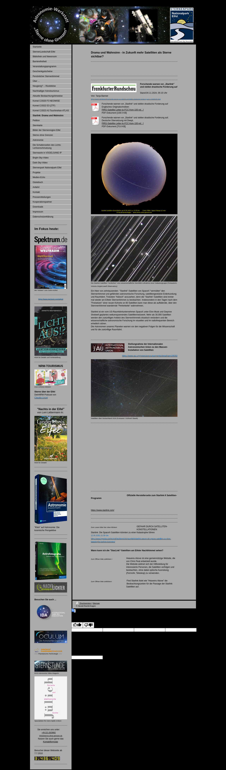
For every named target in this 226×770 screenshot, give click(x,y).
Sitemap (96, 603)
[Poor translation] (88, 625)
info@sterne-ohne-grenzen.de (50, 736)
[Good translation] (77, 625)
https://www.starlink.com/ (102, 510)
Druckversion (83, 603)
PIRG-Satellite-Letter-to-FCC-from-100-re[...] (123, 110)
